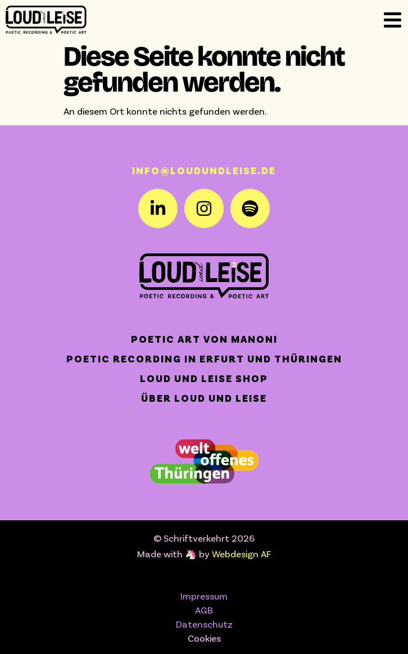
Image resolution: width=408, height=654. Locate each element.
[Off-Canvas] (392, 20)
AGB (204, 609)
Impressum (204, 595)
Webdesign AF (241, 553)
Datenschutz (204, 623)
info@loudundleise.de (204, 170)
